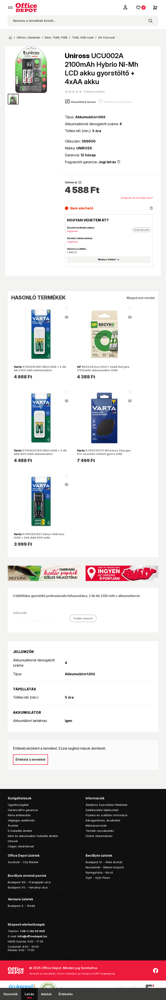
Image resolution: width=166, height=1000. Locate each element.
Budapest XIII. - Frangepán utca (29, 882)
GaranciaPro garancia (23, 810)
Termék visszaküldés (100, 830)
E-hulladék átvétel (20, 830)
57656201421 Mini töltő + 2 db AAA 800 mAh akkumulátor (40, 452)
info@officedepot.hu (32, 936)
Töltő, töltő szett (83, 37)
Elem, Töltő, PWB (56, 37)
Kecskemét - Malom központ (105, 867)
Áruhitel (13, 825)
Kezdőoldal (10, 37)
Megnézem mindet (141, 298)
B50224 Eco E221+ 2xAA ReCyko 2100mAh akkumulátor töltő (103, 368)
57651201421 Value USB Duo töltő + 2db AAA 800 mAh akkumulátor (39, 537)
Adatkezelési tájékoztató (102, 810)
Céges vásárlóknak (21, 846)
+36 (23, 931)
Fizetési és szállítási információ (107, 815)
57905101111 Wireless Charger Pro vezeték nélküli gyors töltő (104, 452)
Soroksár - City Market (23, 862)
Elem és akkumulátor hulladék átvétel (33, 836)
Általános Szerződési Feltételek (107, 804)
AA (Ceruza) (106, 37)
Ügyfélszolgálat (18, 804)
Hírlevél (13, 841)
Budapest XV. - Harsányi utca (28, 887)
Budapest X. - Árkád (21, 905)
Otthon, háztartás (28, 37)
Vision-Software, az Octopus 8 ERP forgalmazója (86, 973)
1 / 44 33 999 (35, 931)
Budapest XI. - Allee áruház (104, 862)
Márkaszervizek (96, 825)
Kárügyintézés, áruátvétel (103, 820)
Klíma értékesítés (19, 815)
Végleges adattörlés (21, 820)
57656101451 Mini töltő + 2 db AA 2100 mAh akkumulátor (40, 368)
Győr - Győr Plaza (98, 877)
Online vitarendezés (99, 836)
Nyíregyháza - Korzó (99, 872)
